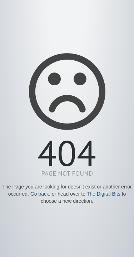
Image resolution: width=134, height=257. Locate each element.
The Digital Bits (103, 194)
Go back (39, 194)
